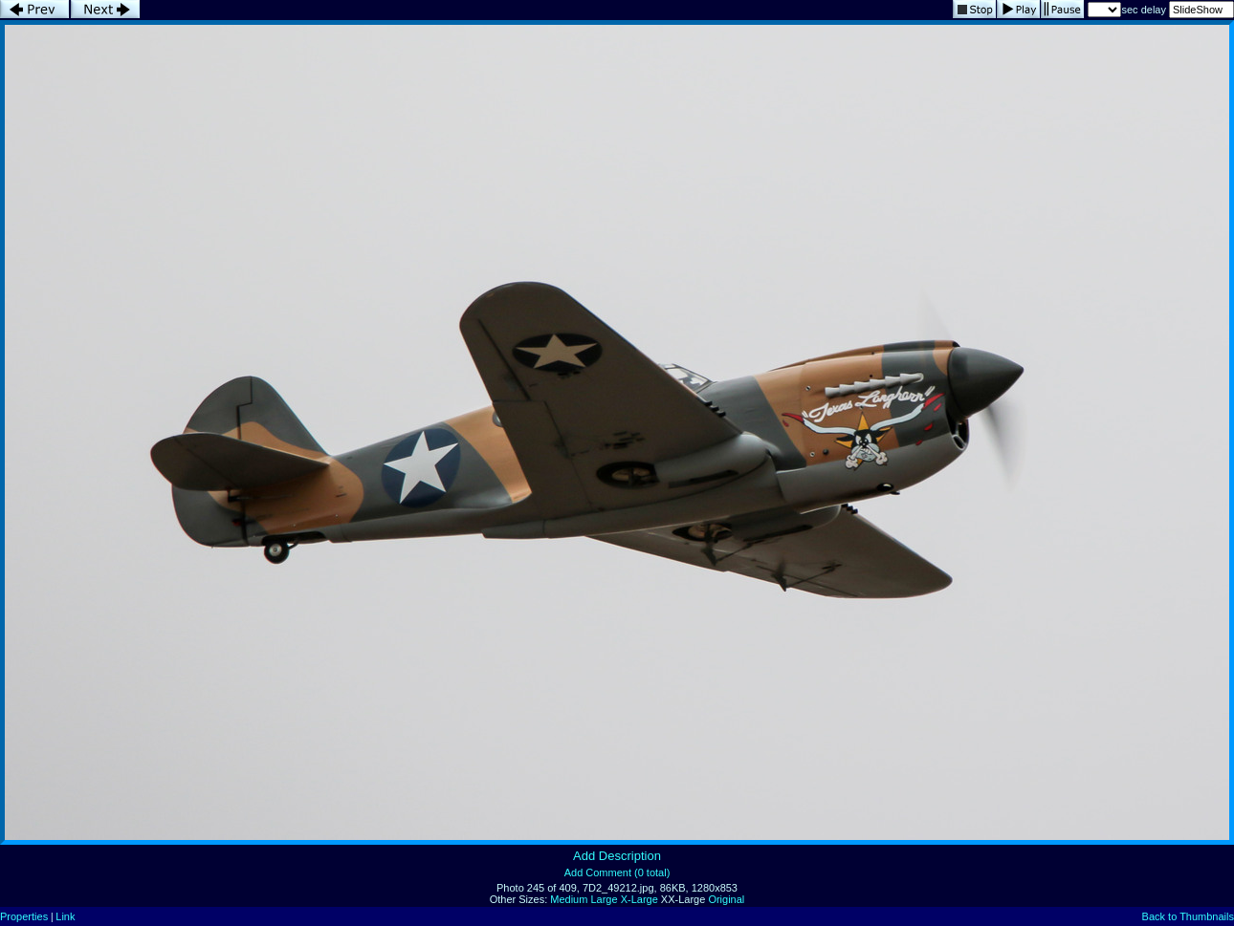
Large (603, 899)
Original (726, 899)
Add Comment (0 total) (617, 872)
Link (65, 916)
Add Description (617, 856)
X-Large (639, 899)
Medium (568, 899)
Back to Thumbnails (1188, 916)
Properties (24, 916)
